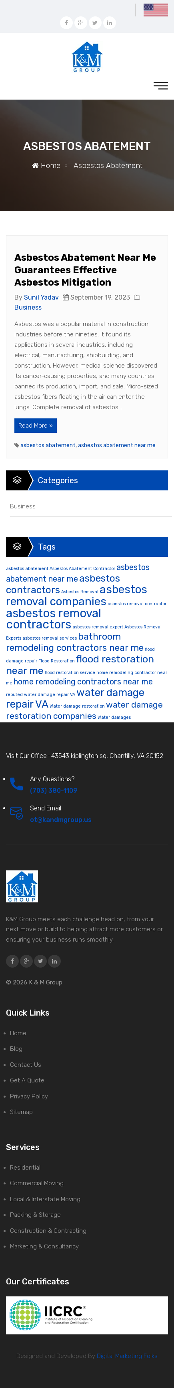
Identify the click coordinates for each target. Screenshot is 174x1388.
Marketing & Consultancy (44, 1246)
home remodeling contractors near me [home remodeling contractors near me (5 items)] (83, 681)
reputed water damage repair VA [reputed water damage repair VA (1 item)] (40, 694)
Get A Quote (27, 1080)
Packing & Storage (35, 1214)
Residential (25, 1167)
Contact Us (25, 1064)
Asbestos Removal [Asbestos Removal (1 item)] (79, 591)
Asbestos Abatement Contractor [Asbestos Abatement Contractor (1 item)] (82, 568)
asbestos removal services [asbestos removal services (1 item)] (49, 638)
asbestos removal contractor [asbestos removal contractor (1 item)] (137, 603)
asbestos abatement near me (117, 445)
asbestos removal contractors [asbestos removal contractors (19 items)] (53, 619)
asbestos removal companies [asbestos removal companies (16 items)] (76, 595)
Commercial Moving (37, 1183)
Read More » (35, 425)
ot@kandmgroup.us (61, 820)
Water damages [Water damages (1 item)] (114, 717)
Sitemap (21, 1112)
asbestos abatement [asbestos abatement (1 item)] (27, 568)
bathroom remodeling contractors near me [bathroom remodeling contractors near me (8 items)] (75, 642)
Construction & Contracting (48, 1230)
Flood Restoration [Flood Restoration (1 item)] (56, 661)
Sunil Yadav (41, 297)
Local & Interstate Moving (45, 1199)
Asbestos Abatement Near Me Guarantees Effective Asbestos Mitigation (85, 270)
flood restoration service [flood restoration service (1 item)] (70, 672)
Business (28, 307)
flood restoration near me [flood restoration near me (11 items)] (80, 664)
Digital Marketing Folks (126, 1356)
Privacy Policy (29, 1096)
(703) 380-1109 (54, 790)
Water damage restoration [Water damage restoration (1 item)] (77, 706)
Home (46, 165)
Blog (16, 1048)
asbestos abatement (48, 445)
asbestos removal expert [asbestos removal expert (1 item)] (97, 627)
